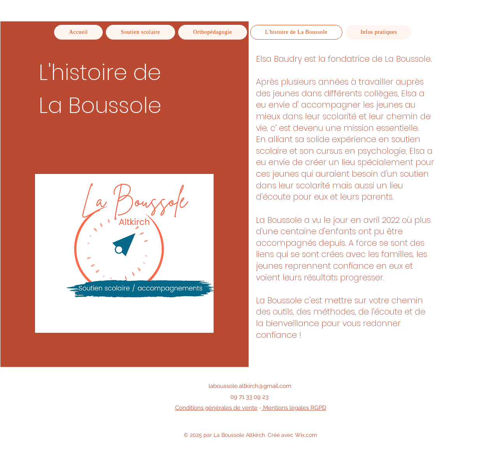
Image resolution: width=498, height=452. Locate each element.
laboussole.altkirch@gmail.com (250, 385)
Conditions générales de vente (216, 407)
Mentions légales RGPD (293, 407)
